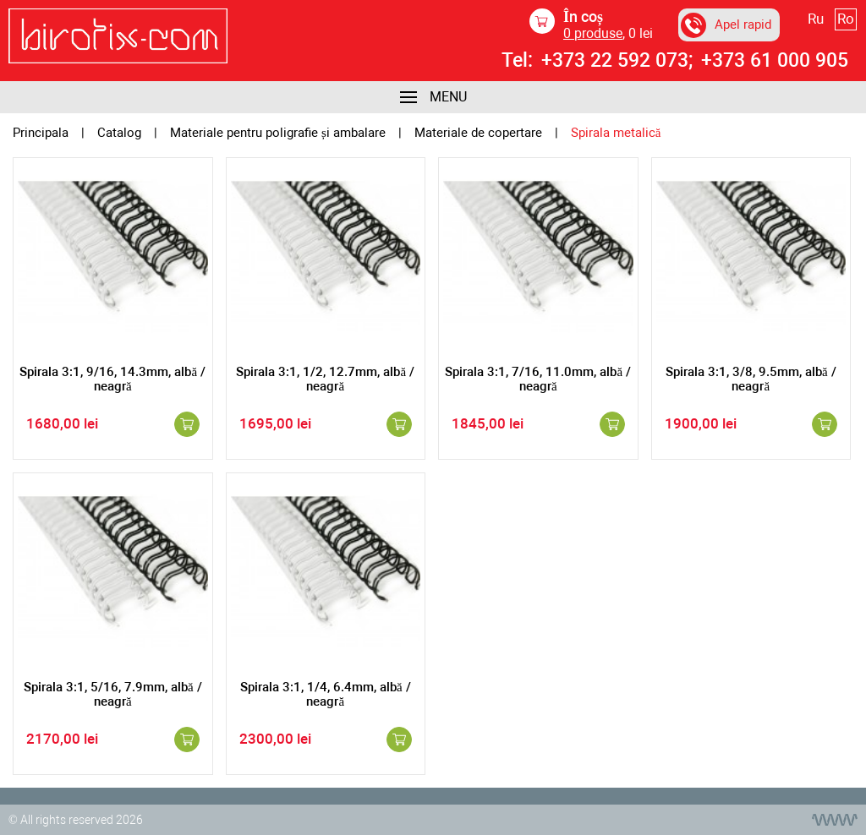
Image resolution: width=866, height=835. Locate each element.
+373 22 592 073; (617, 61)
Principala (41, 133)
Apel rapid (726, 25)
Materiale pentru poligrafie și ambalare (278, 133)
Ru (816, 18)
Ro (845, 18)
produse (592, 33)
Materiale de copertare (478, 133)
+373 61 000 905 (774, 61)
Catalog (119, 133)
